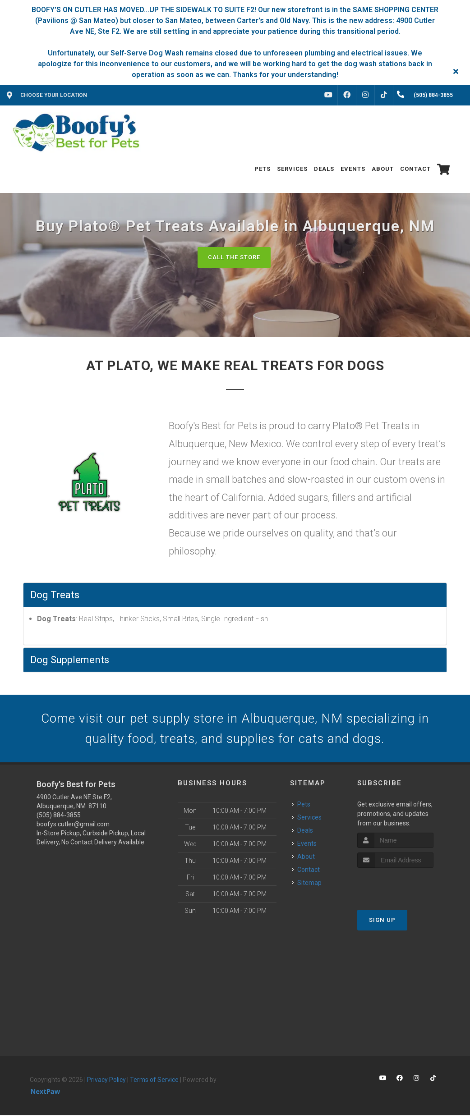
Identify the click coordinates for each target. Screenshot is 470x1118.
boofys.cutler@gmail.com (73, 827)
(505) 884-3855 (59, 818)
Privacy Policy (106, 1082)
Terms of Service (154, 1082)
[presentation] (405, 887)
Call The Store (233, 257)
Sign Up (382, 922)
